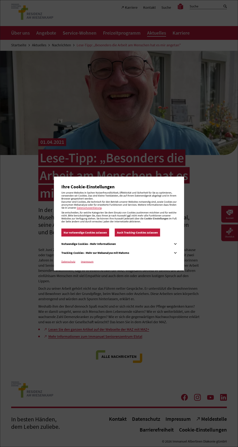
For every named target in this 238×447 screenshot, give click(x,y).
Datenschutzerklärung (89, 207)
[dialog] (119, 223)
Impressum (87, 261)
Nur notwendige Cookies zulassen (85, 232)
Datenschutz (68, 261)
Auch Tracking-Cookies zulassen (137, 232)
